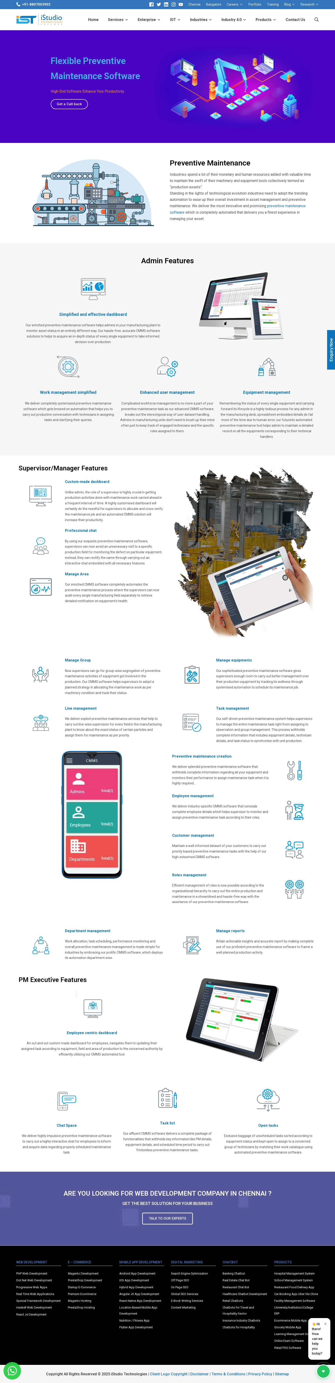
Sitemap (282, 1374)
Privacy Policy (260, 1374)
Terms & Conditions (228, 1374)
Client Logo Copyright (169, 1374)
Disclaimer (199, 1374)
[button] (69, 104)
